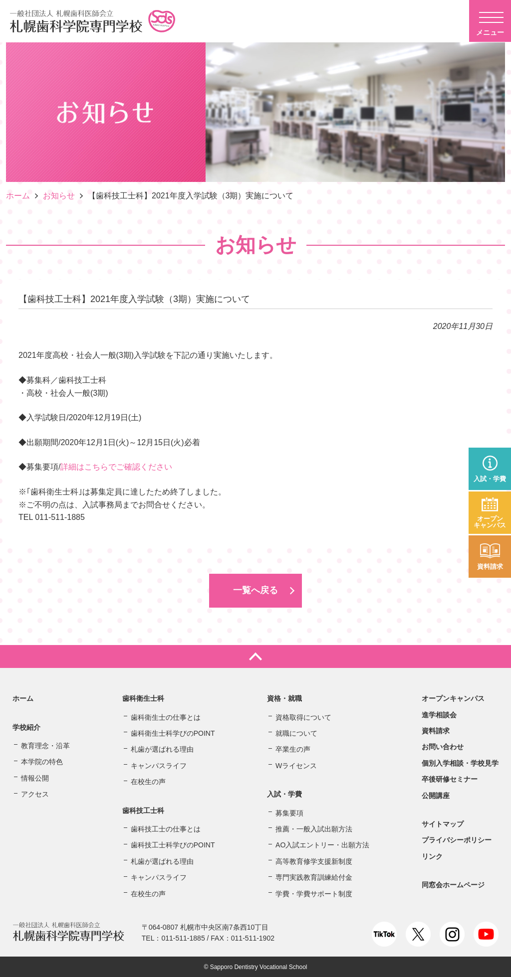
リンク (432, 856)
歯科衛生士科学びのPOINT (173, 733)
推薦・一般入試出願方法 (313, 828)
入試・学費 (490, 479)
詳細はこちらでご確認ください (116, 467)
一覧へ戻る (255, 590)
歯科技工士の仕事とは (166, 828)
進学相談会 (439, 714)
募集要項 (289, 812)
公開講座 (436, 795)
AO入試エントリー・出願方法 (322, 845)
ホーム (18, 195)
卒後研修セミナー (450, 779)
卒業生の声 (292, 749)
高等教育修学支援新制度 (313, 861)
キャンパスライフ (159, 765)
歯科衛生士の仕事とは (166, 717)
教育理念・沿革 (45, 745)
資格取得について (303, 717)
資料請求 (490, 566)
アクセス (35, 794)
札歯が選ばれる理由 (162, 749)
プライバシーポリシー (457, 840)
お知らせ (59, 195)
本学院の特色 (42, 762)
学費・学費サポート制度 (313, 893)
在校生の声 (148, 781)
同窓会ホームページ (453, 884)
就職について (296, 733)
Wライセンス (296, 765)
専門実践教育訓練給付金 (313, 877)
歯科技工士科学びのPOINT (173, 845)
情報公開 (35, 778)
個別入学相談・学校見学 (460, 763)
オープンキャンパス (490, 522)
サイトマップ (443, 823)
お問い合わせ (443, 747)
